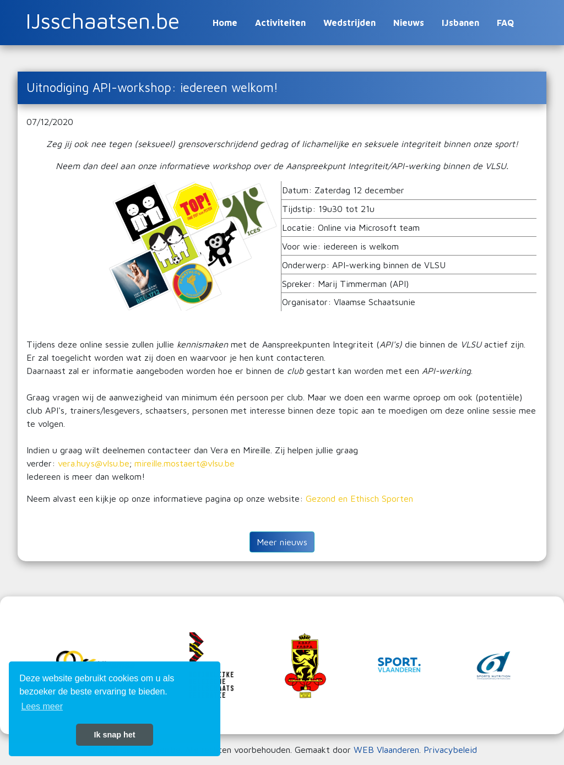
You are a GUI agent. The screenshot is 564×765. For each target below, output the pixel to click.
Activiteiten (280, 23)
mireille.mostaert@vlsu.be (184, 463)
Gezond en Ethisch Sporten (359, 498)
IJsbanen (460, 23)
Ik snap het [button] (114, 734)
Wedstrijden (349, 23)
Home (225, 23)
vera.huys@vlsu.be (93, 463)
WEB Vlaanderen (386, 750)
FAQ (505, 23)
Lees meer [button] (42, 706)
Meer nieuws (282, 542)
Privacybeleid (450, 750)
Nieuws (408, 23)
